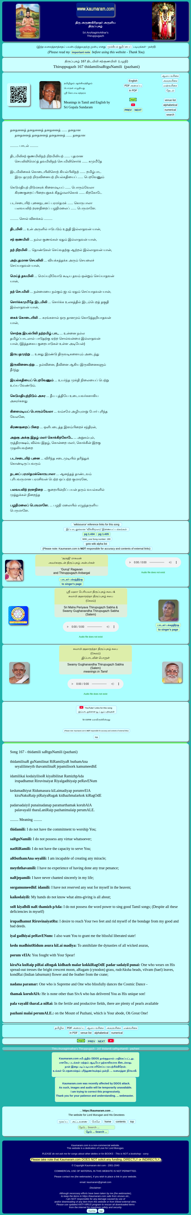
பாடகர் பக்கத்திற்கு (71, 579)
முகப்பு (63, 1121)
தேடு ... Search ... (96, 1131)
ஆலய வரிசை (170, 75)
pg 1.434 (89, 534)
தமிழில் (59, 1027)
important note (81, 52)
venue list (170, 100)
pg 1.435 (103, 534)
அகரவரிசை (170, 80)
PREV (128, 109)
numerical (170, 109)
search (170, 114)
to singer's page (71, 583)
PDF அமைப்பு (133, 85)
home (108, 1121)
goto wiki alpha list (96, 543)
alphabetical (170, 104)
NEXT (138, 109)
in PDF (133, 90)
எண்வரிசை (170, 85)
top (131, 1121)
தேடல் (170, 90)
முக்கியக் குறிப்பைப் (119, 46)
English (133, 80)
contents (120, 1121)
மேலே (96, 1121)
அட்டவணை (79, 1121)
